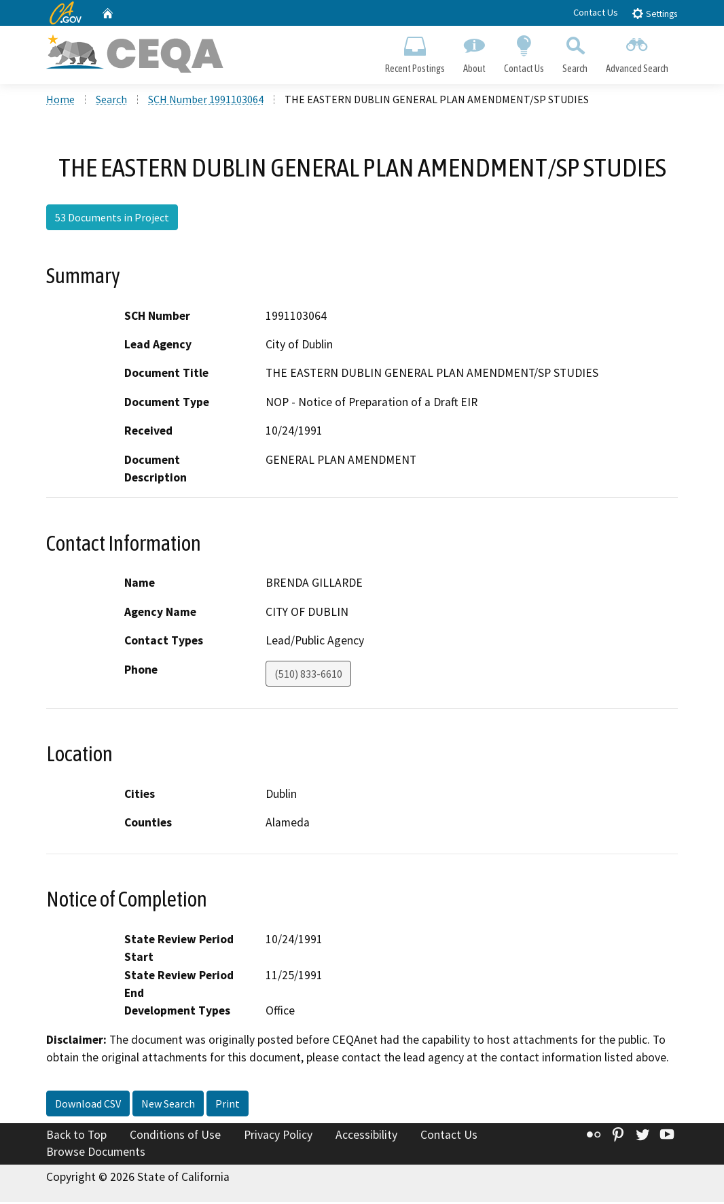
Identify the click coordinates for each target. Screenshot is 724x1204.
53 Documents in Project (112, 219)
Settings (654, 13)
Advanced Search (637, 51)
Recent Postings (415, 51)
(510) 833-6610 (308, 675)
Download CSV (88, 1105)
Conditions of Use (175, 1136)
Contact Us (595, 12)
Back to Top (76, 1136)
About (474, 51)
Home (60, 101)
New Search (168, 1105)
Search (575, 51)
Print (227, 1105)
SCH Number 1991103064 (206, 101)
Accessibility (366, 1136)
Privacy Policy (278, 1136)
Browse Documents (95, 1153)
